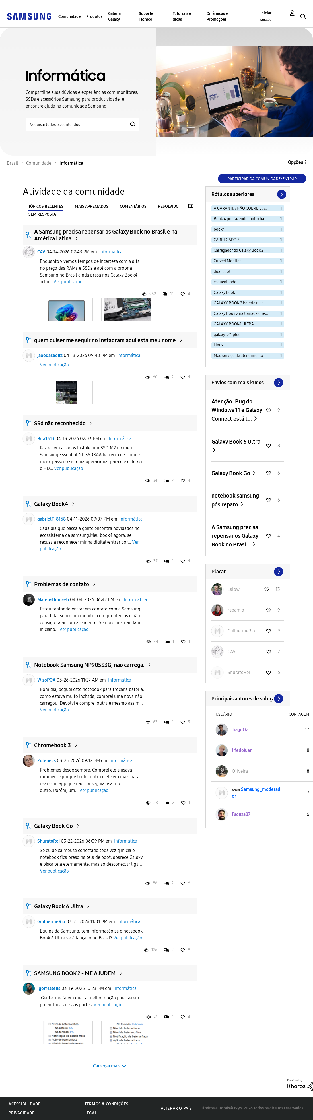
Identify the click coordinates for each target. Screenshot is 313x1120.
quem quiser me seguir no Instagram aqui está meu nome (105, 340)
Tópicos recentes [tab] (45, 206)
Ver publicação (68, 281)
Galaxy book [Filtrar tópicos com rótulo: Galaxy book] (224, 292)
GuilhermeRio (51, 921)
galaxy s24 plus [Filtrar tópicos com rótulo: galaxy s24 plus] (227, 334)
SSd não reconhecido (60, 423)
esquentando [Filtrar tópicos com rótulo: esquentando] (225, 282)
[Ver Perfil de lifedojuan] (242, 750)
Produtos (94, 16)
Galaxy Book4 (51, 503)
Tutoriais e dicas (182, 16)
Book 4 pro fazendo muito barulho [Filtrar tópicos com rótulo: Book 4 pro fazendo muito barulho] (242, 218)
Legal (91, 1113)
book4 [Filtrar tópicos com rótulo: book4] (219, 229)
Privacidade (22, 1113)
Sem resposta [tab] (42, 214)
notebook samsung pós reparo (235, 500)
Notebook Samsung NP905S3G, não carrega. (89, 664)
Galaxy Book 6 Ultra (58, 906)
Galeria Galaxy (114, 16)
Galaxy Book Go (53, 825)
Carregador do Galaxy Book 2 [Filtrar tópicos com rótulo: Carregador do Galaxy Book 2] (238, 250)
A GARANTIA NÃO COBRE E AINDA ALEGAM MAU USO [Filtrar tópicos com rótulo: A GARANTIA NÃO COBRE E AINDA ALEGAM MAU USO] (242, 208)
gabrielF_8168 (51, 519)
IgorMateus (48, 988)
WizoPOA (46, 680)
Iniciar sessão (266, 16)
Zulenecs (46, 760)
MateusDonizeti (53, 599)
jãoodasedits (50, 355)
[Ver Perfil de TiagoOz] (240, 729)
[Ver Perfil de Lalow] (234, 589)
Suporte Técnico (146, 16)
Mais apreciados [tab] (91, 206)
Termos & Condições (107, 1104)
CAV (41, 252)
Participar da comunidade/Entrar (262, 178)
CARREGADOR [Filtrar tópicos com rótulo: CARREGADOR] (226, 240)
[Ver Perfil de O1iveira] (240, 771)
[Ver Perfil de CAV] (232, 651)
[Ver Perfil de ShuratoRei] (239, 672)
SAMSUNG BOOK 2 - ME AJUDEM (75, 973)
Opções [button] (295, 162)
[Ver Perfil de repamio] (236, 610)
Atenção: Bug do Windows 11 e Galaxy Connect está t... (236, 410)
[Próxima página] (281, 194)
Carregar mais (106, 1066)
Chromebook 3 (52, 745)
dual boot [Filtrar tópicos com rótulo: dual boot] (222, 271)
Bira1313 (45, 438)
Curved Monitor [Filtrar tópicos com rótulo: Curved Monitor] (227, 261)
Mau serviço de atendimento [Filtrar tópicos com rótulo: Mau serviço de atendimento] (238, 355)
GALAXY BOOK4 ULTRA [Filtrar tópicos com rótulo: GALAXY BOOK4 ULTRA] (234, 324)
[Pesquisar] (82, 124)
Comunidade (69, 16)
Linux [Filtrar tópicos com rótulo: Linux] (218, 345)
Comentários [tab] (133, 206)
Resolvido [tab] (168, 206)
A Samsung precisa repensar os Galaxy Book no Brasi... (234, 536)
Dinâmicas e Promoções (217, 16)
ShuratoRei (48, 841)
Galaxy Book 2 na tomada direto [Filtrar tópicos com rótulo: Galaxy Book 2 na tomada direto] (241, 313)
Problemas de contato (61, 584)
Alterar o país (176, 1108)
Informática (110, 252)
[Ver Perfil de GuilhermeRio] (241, 631)
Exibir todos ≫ (248, 382)
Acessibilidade (24, 1104)
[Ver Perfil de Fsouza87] (241, 814)
